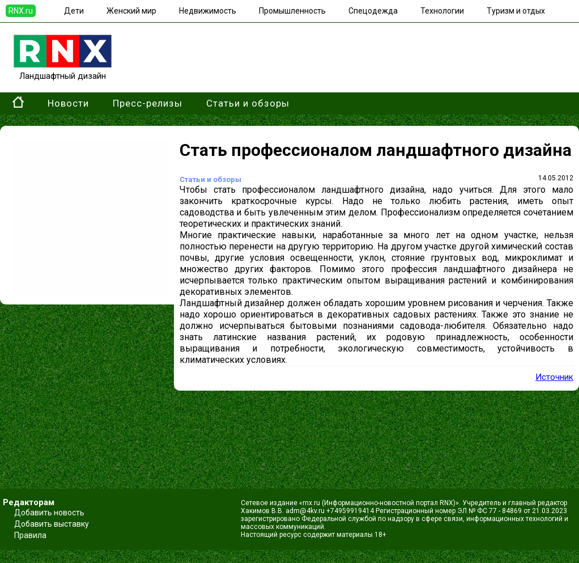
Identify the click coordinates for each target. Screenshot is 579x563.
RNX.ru (20, 10)
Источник (554, 377)
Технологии (442, 10)
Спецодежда (373, 10)
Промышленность (292, 10)
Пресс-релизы (147, 103)
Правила (30, 535)
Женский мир (131, 10)
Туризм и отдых (516, 10)
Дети (74, 10)
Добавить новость (49, 512)
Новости (68, 103)
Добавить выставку (51, 523)
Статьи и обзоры (248, 103)
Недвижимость (207, 10)
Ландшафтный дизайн (62, 71)
